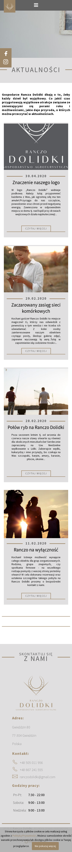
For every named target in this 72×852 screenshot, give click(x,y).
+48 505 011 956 (31, 762)
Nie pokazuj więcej (45, 846)
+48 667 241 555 (31, 770)
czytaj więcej (36, 228)
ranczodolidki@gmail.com (37, 777)
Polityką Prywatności (24, 835)
